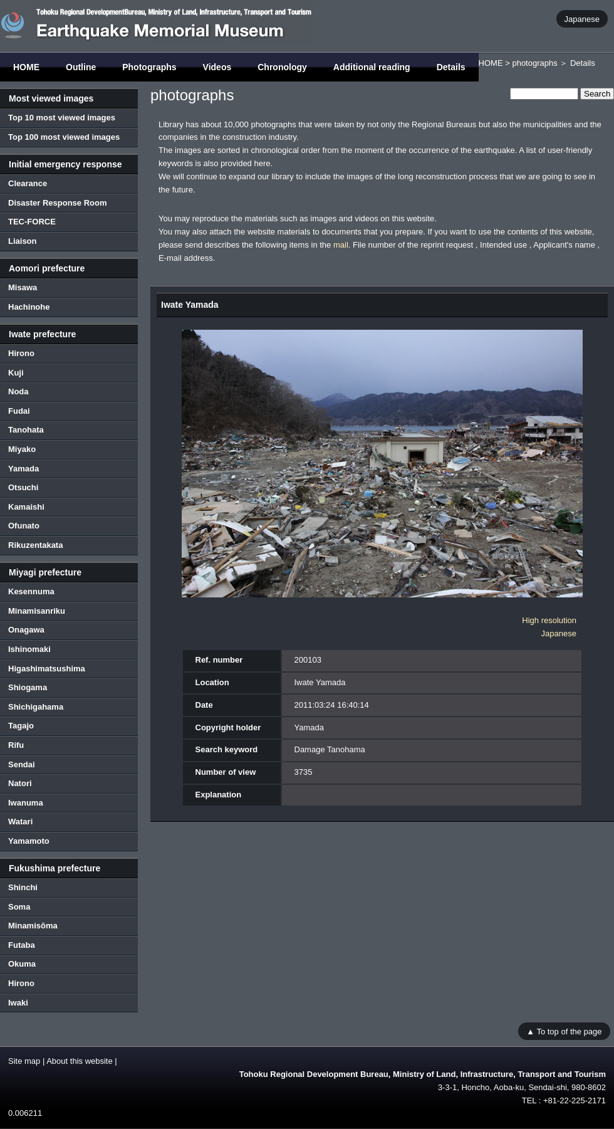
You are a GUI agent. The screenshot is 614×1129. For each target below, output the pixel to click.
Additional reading (371, 67)
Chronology (282, 67)
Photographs (149, 67)
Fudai (19, 411)
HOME (26, 67)
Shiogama (27, 687)
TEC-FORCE (32, 221)
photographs (534, 63)
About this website (79, 1061)
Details (451, 67)
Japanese (582, 18)
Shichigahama (35, 707)
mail (340, 244)
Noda (18, 391)
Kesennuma (31, 591)
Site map (24, 1061)
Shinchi (23, 887)
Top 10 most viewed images (61, 117)
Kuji (16, 372)
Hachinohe (28, 307)
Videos (217, 67)
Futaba (21, 945)
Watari (20, 821)
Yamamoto (28, 841)
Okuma (22, 964)
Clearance (27, 183)
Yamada (23, 468)
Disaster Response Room (57, 202)
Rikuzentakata (35, 545)
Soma (19, 906)
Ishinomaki (29, 649)
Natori (20, 783)
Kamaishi (26, 507)
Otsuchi (23, 487)
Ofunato (23, 525)
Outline (81, 67)
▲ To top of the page (563, 1031)
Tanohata (26, 429)
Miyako (22, 449)
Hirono (21, 353)
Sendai (21, 764)
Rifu (16, 745)
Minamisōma (33, 925)
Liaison (22, 241)
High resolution (549, 620)
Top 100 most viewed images (64, 137)
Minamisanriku (36, 611)
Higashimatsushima (46, 668)
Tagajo (21, 725)
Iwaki (18, 1002)
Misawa (22, 287)
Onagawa (26, 629)
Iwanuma (25, 802)
